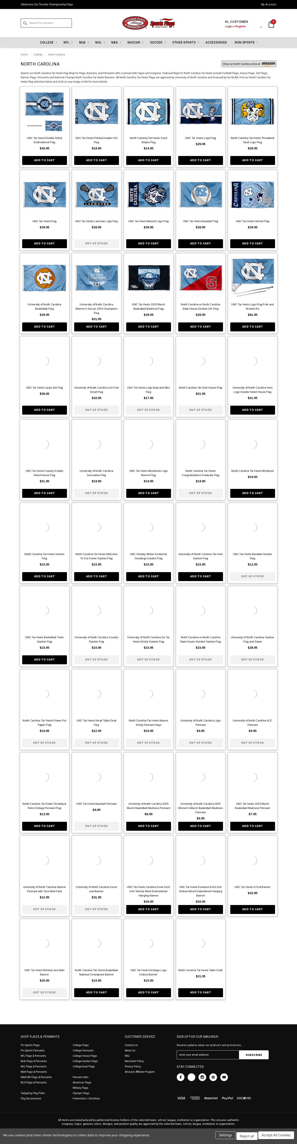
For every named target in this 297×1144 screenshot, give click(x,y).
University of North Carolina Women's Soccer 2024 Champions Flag (96, 309)
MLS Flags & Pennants (34, 1082)
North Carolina (56, 54)
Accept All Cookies (276, 1137)
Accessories (216, 42)
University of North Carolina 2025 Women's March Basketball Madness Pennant (200, 808)
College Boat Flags (84, 1066)
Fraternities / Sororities (86, 1098)
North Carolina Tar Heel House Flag (200, 387)
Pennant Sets (80, 1077)
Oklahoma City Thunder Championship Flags (47, 4)
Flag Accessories (31, 1098)
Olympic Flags (81, 1093)
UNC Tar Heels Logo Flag (200, 138)
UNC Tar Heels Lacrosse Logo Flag (96, 221)
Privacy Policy (133, 1066)
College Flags (81, 1045)
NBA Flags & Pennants (34, 1071)
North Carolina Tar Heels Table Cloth (200, 970)
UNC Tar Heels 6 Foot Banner (252, 887)
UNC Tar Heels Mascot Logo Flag (148, 221)
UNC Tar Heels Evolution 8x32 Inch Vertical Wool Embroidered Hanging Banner (200, 891)
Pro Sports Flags (30, 1045)
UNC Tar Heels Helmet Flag (252, 221)
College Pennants (83, 1050)
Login (223, 26)
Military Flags (80, 1087)
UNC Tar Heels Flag (44, 221)
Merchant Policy (134, 1061)
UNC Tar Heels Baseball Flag (200, 221)
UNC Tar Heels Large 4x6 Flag (44, 387)
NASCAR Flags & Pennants (36, 1077)
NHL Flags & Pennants (33, 1066)
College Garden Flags (85, 1061)
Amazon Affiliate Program (140, 1071)
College (37, 54)
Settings (223, 1137)
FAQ (127, 1055)
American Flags (82, 1082)
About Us (130, 1050)
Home (24, 54)
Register (236, 26)
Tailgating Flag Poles (33, 1093)
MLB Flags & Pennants (34, 1061)
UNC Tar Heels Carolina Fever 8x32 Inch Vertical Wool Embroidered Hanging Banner (148, 891)
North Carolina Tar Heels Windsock (252, 470)
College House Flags (85, 1055)
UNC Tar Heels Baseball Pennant (96, 803)
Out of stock (96, 243)
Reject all (246, 1137)
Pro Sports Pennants (33, 1050)
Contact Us (131, 1045)
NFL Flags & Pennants (33, 1055)
